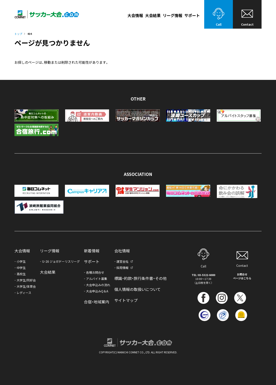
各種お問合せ (95, 272)
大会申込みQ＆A (97, 291)
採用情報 (122, 267)
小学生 (21, 261)
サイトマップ (126, 300)
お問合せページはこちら (242, 276)
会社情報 (122, 250)
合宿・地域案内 (96, 301)
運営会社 (122, 261)
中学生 (21, 267)
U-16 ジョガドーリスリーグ (61, 261)
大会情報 (135, 15)
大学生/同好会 (26, 280)
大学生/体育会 (26, 286)
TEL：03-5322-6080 (203, 275)
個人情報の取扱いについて (137, 289)
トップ (18, 33)
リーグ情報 (172, 15)
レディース (24, 292)
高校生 (21, 274)
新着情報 (91, 250)
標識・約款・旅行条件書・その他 (140, 278)
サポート (91, 261)
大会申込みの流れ (98, 285)
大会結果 (153, 15)
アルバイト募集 (96, 278)
